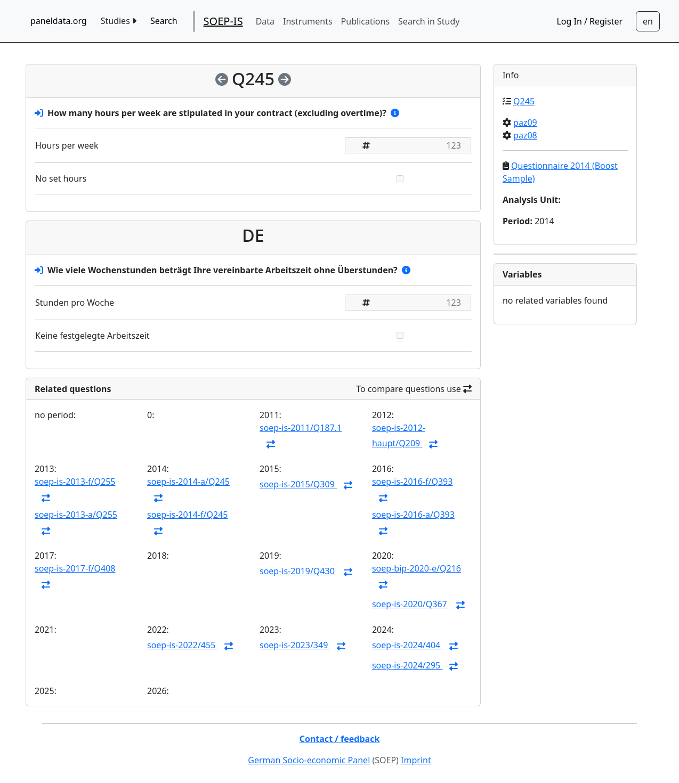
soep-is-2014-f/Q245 (187, 514)
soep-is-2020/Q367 (410, 604)
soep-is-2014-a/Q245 (188, 481)
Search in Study (428, 21)
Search (163, 21)
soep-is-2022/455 (182, 645)
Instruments (308, 21)
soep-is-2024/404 (407, 645)
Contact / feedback (340, 739)
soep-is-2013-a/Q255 (76, 514)
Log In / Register (589, 21)
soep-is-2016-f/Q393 (412, 481)
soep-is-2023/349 (295, 645)
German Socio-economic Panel (309, 760)
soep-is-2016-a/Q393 (413, 514)
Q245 (524, 101)
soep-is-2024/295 (407, 665)
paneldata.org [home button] (58, 21)
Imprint (416, 760)
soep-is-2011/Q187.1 (301, 428)
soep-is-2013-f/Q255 (75, 481)
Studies (118, 21)
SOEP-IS (223, 21)
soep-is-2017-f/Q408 (75, 568)
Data (265, 21)
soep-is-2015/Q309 (298, 484)
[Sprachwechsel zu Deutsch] (648, 21)
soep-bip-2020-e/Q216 (416, 568)
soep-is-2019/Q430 (298, 571)
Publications (365, 21)
